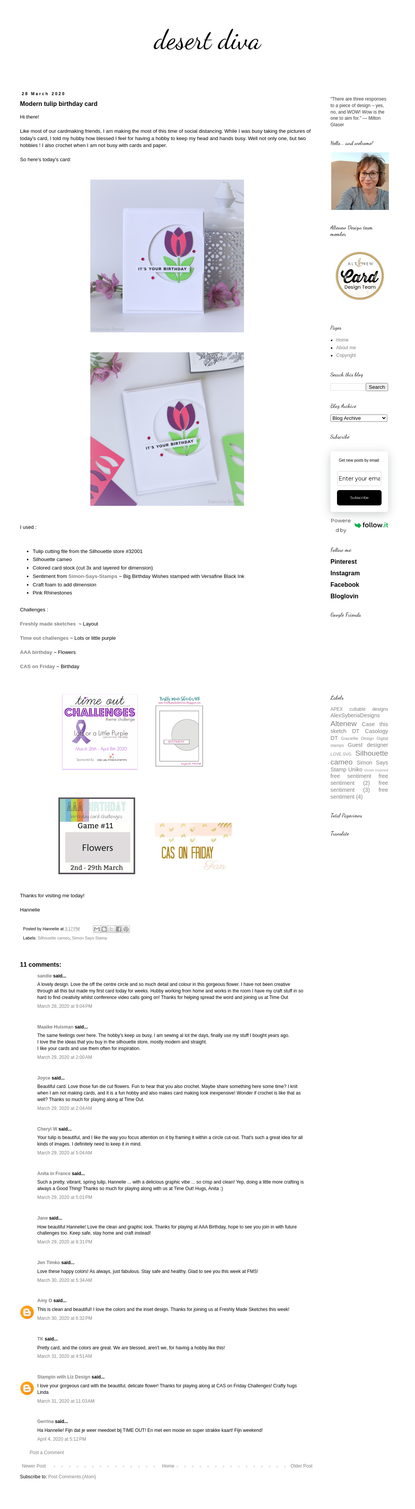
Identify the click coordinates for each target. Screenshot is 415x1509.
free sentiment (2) (359, 779)
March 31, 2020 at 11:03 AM (66, 1401)
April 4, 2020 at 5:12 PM (61, 1439)
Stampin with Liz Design (63, 1377)
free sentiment (350, 776)
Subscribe (359, 497)
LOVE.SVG (341, 754)
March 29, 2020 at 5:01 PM (64, 1197)
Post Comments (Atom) (72, 1476)
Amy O (44, 1300)
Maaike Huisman (55, 1027)
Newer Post (34, 1466)
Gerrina (45, 1421)
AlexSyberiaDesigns (355, 715)
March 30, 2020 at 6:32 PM (64, 1318)
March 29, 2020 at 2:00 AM (64, 1057)
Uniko (355, 769)
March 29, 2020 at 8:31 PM (64, 1242)
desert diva (207, 40)
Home (168, 1466)
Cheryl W (47, 1129)
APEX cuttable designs (359, 709)
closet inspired (376, 770)
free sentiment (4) (359, 793)
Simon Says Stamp (89, 938)
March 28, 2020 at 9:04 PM (64, 1006)
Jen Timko (48, 1262)
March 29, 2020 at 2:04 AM (64, 1108)
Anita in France (54, 1173)
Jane (42, 1218)
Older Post (301, 1466)
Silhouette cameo (54, 938)
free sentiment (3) (359, 786)
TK (40, 1339)
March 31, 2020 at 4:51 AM (64, 1356)
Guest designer (368, 745)
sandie (44, 976)
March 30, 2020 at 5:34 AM (64, 1280)
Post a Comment (47, 1452)
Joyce (43, 1078)
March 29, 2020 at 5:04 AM (64, 1153)
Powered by (359, 525)
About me (346, 347)
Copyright (346, 355)
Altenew (343, 724)
